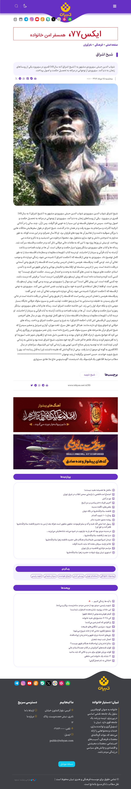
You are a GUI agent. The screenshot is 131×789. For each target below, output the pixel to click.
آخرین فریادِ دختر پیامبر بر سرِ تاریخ (96, 502)
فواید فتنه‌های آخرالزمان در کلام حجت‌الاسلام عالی (90, 647)
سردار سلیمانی (50, 576)
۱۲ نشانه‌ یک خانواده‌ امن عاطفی (97, 656)
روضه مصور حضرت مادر (101, 519)
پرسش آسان (78, 576)
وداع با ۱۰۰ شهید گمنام (101, 515)
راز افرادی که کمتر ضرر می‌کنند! (98, 622)
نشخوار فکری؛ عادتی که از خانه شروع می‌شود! (92, 631)
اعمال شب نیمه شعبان (101, 639)
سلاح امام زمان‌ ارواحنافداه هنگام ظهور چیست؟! (90, 643)
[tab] (65, 477)
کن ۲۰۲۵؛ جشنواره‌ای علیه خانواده (96, 618)
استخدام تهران (92, 576)
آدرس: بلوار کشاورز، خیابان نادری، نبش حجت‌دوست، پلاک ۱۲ (58, 717)
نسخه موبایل (66, 764)
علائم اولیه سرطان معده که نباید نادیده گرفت (91, 544)
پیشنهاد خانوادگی (108, 576)
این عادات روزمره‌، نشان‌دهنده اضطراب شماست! (90, 609)
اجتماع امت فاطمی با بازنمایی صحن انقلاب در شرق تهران (87, 494)
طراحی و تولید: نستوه (25, 780)
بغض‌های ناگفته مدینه (101, 507)
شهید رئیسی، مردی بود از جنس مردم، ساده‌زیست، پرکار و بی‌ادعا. (83, 605)
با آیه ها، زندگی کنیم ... (101, 601)
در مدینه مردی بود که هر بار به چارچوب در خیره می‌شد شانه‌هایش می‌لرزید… (79, 531)
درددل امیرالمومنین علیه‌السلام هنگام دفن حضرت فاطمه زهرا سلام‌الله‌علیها (78, 539)
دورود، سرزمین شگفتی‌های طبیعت (96, 626)
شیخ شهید (89, 375)
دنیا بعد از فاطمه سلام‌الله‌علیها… (97, 535)
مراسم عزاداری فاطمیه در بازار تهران (96, 548)
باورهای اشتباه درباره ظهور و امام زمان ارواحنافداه (90, 635)
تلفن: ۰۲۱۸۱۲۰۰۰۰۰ (62, 729)
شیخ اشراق (104, 55)
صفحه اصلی (112, 45)
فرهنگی (99, 45)
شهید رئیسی (37, 576)
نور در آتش (106, 498)
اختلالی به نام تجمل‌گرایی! (100, 660)
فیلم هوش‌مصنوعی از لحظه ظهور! (96, 614)
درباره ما (30, 717)
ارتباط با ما (29, 711)
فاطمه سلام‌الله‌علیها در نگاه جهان (96, 511)
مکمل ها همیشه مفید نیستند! (97, 490)
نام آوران (87, 45)
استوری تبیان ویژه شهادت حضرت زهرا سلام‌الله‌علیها (88, 552)
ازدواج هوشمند (64, 576)
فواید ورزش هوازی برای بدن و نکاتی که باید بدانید (90, 652)
